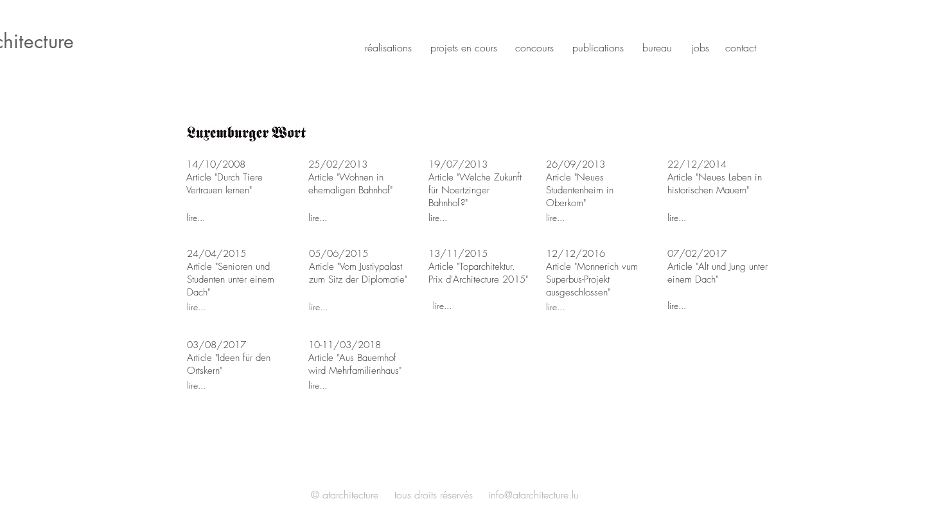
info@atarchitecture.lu (533, 495)
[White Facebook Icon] (668, 495)
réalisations (388, 47)
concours (534, 47)
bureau (657, 47)
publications (598, 47)
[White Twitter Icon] (685, 495)
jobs (700, 47)
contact (740, 47)
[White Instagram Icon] (702, 495)
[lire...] (232, 217)
